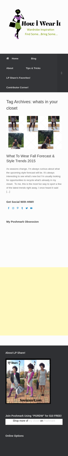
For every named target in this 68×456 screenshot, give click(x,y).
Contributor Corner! (17, 87)
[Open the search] (62, 73)
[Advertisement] (34, 301)
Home (12, 58)
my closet (34, 420)
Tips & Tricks (33, 68)
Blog (33, 58)
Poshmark (49, 420)
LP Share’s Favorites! (18, 77)
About (9, 68)
